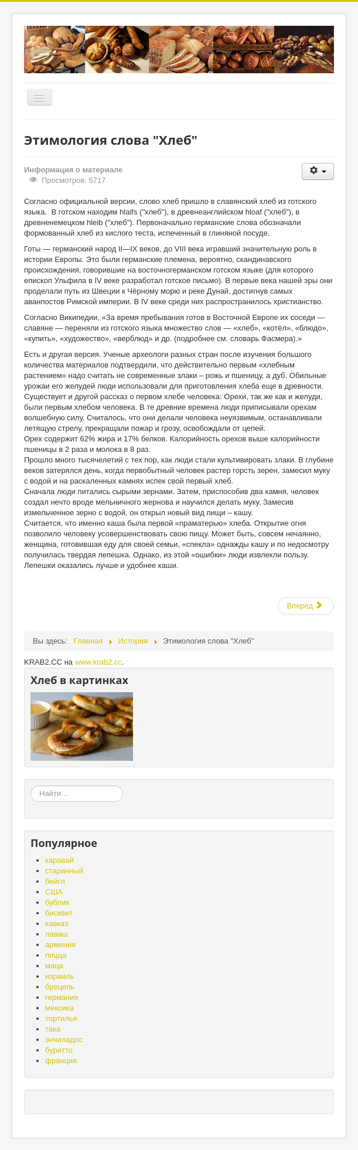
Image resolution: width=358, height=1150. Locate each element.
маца (54, 965)
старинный (64, 870)
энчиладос (64, 1039)
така (52, 1029)
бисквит (59, 913)
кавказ (56, 923)
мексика (59, 1007)
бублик (57, 902)
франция (61, 1060)
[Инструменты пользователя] (318, 171)
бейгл (55, 881)
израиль (59, 976)
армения (60, 944)
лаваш (56, 934)
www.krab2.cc (98, 662)
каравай (59, 860)
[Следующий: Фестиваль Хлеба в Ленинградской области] (306, 606)
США (54, 891)
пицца (55, 955)
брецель (59, 986)
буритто (59, 1050)
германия (62, 997)
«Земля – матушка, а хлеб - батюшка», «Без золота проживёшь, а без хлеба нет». (30, 785)
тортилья (61, 1018)
